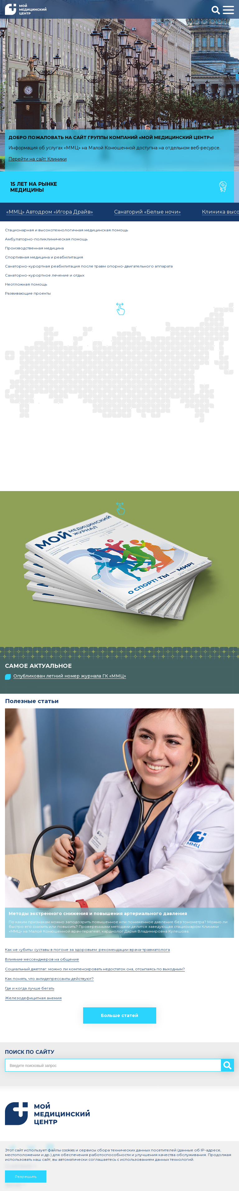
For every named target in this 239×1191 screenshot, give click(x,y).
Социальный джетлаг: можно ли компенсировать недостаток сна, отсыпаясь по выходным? (95, 969)
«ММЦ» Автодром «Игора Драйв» (49, 212)
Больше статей (119, 1015)
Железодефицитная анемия (33, 998)
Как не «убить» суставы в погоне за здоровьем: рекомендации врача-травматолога (87, 949)
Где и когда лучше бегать (29, 988)
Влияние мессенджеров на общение (42, 959)
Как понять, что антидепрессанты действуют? (49, 978)
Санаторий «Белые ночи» (147, 212)
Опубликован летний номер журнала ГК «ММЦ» (69, 676)
